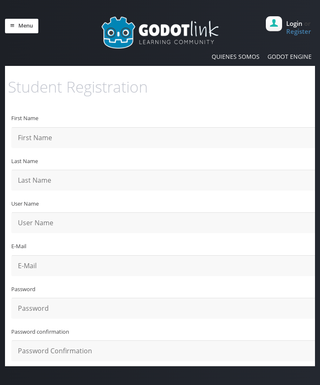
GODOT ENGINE (290, 56)
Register (298, 31)
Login (294, 23)
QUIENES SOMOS (236, 56)
